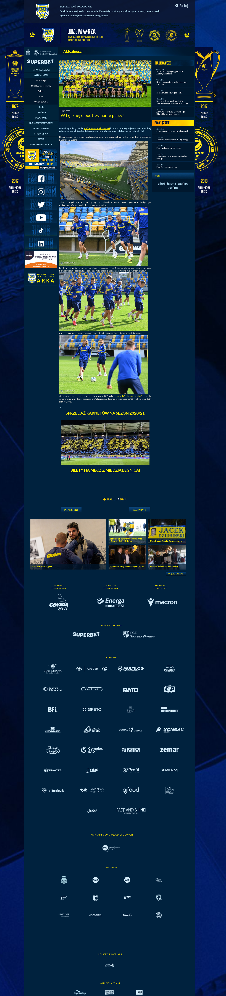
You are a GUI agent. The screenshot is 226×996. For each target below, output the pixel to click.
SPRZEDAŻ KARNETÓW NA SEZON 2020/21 (105, 413)
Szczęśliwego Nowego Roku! (169, 93)
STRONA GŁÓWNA (41, 70)
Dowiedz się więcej (69, 11)
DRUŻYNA (41, 112)
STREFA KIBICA (41, 134)
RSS (41, 96)
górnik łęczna (166, 184)
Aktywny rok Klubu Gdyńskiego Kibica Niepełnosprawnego (170, 113)
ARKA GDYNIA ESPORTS (41, 144)
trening (172, 187)
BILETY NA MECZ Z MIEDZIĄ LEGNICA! (105, 470)
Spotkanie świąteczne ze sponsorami (127, 566)
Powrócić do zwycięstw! (166, 167)
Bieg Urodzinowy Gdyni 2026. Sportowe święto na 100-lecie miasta (172, 102)
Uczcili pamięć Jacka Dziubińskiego (166, 541)
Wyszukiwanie (41, 102)
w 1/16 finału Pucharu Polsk (97, 128)
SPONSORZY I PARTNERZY (41, 123)
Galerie (41, 91)
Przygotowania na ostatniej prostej (172, 131)
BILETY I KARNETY (41, 128)
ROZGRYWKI (41, 118)
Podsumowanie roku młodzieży (164, 566)
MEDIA (41, 139)
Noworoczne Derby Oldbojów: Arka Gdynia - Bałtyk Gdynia (126, 540)
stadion (182, 184)
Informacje (41, 80)
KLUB (41, 107)
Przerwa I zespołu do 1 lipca (168, 148)
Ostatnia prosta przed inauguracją (172, 139)
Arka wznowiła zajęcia (42, 566)
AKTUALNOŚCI (41, 75)
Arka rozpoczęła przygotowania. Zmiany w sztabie (170, 72)
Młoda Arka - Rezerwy (41, 86)
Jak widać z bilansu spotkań (129, 396)
